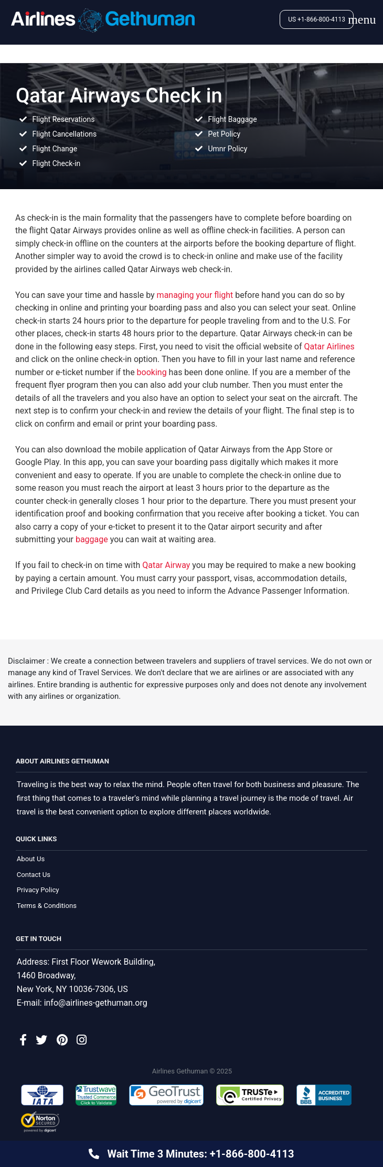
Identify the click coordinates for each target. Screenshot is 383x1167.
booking (152, 372)
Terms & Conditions (47, 906)
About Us (31, 859)
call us (76, 606)
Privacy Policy (38, 890)
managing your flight (195, 295)
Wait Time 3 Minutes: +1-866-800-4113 (199, 1154)
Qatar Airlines (329, 347)
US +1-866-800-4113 (316, 19)
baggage (92, 539)
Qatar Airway (166, 565)
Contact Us (33, 875)
